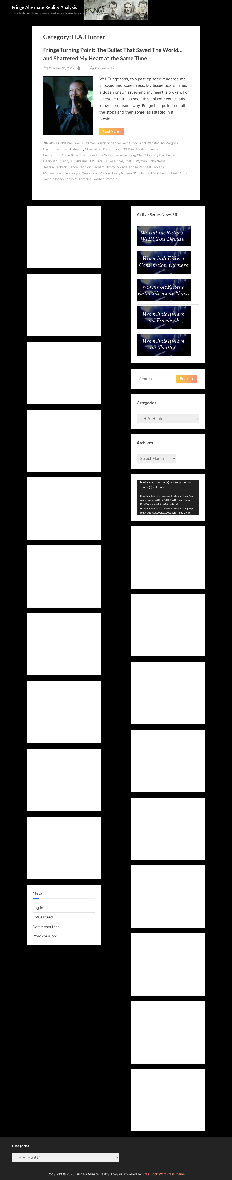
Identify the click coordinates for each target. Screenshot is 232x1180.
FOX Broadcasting (134, 149)
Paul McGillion (155, 173)
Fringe (153, 149)
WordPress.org (45, 936)
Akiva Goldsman (61, 143)
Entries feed (43, 917)
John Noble (157, 161)
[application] (168, 497)
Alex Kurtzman (85, 143)
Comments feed (46, 926)
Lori (84, 67)
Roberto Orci (176, 173)
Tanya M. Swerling (78, 179)
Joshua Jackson (55, 167)
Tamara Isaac (53, 179)
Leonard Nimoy (104, 167)
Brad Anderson (72, 149)
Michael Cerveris (152, 167)
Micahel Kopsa (127, 167)
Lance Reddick (80, 167)
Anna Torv (130, 143)
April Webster (149, 143)
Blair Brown (51, 149)
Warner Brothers (105, 179)
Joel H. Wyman (136, 161)
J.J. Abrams (78, 161)
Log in (38, 907)
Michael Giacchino (56, 173)
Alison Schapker (109, 143)
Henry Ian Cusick (55, 161)
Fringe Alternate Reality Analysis (44, 7)
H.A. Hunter (167, 155)
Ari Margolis (169, 143)
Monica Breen (109, 173)
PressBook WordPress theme (164, 1174)
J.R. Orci (95, 161)
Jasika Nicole (113, 161)
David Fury (111, 149)
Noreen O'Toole (132, 173)
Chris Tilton (93, 149)
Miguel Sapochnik (85, 173)
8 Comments (104, 68)
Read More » (113, 132)
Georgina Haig (124, 155)
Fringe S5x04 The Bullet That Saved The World (78, 155)
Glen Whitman (147, 155)
